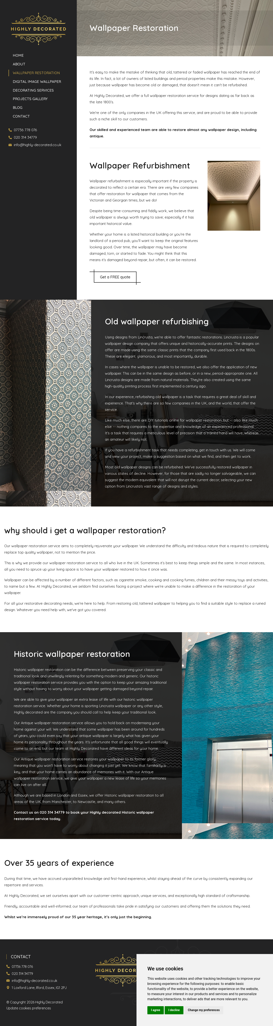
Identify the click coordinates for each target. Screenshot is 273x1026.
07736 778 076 (25, 130)
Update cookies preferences (28, 1008)
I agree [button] (155, 1010)
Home (18, 56)
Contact (21, 115)
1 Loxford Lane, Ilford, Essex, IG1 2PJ (39, 988)
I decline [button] (174, 1010)
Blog (17, 107)
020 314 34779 (25, 137)
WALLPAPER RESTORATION (36, 73)
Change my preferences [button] (204, 1010)
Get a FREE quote (115, 277)
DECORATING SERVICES (33, 90)
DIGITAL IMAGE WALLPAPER (37, 81)
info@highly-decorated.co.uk (37, 144)
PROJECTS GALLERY (30, 98)
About (19, 64)
